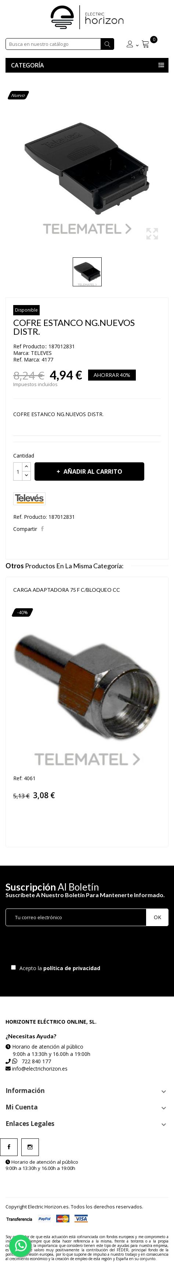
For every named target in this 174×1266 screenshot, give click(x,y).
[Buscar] (60, 44)
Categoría (27, 65)
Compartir (43, 528)
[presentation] (67, 947)
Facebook (9, 1147)
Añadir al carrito (92, 471)
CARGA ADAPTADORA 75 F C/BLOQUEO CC (66, 590)
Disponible (26, 310)
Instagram (30, 1147)
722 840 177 (36, 1061)
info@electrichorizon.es (40, 1068)
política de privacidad (72, 968)
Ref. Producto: (30, 516)
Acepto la (58, 968)
